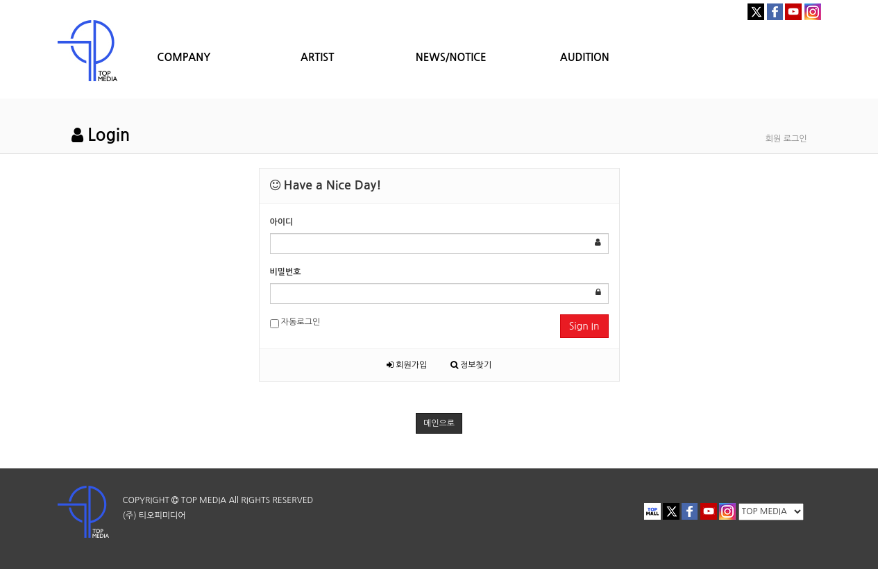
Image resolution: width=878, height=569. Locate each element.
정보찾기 (470, 365)
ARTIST (317, 57)
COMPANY (183, 57)
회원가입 (407, 365)
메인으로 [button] (439, 423)
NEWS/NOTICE (451, 57)
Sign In (584, 326)
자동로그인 (295, 323)
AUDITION (584, 57)
